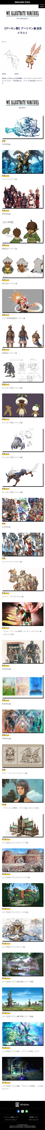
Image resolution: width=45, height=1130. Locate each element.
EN (43, 6)
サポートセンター (34, 1119)
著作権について (33, 1117)
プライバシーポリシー (11, 1119)
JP (40, 6)
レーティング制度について (11, 1117)
